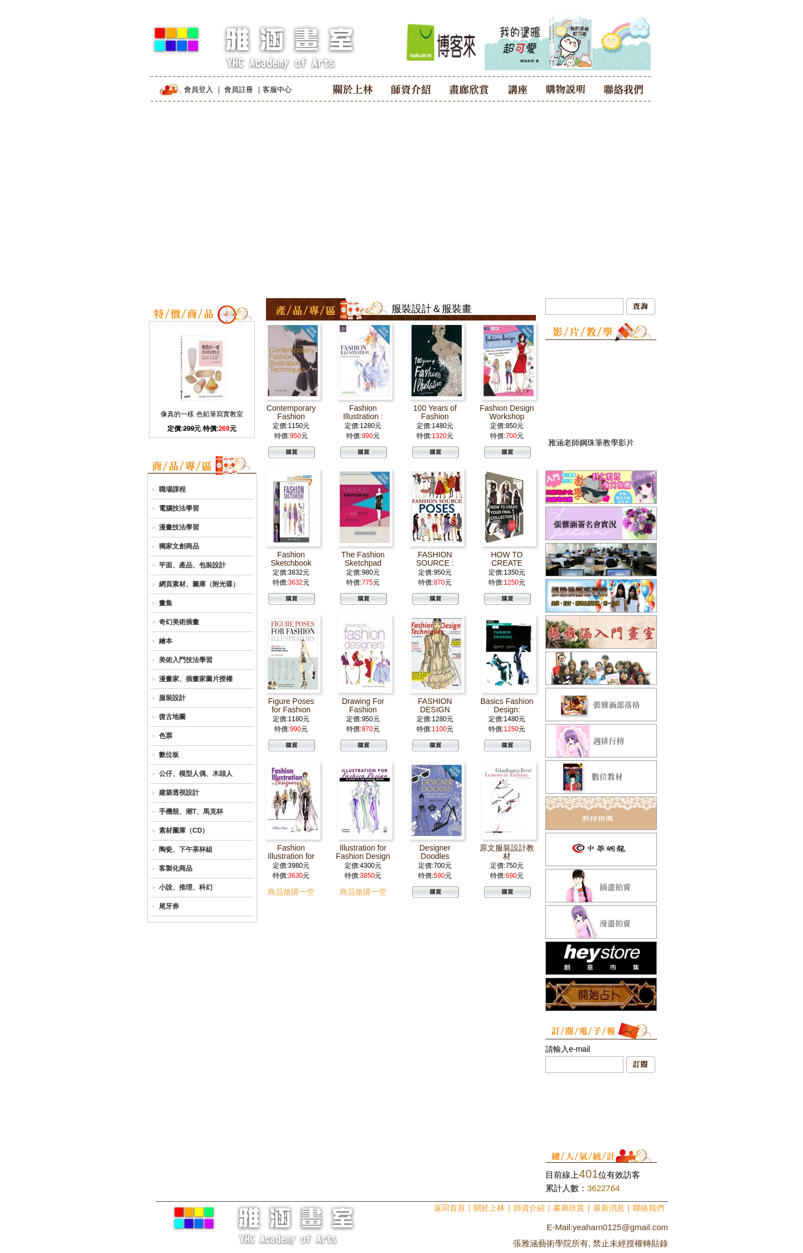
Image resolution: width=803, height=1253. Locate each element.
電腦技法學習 (179, 508)
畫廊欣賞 (568, 1207)
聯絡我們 (648, 1207)
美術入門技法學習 (185, 660)
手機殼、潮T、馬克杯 (191, 811)
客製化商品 (175, 868)
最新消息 (609, 1207)
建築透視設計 (179, 793)
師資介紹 (529, 1207)
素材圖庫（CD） (184, 830)
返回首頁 (449, 1207)
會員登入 (198, 89)
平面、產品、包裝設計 (192, 565)
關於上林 (489, 1207)
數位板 (169, 755)
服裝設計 (172, 698)
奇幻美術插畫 (179, 622)
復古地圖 (172, 717)
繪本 (165, 641)
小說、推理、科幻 (185, 887)
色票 (165, 736)
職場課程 (172, 489)
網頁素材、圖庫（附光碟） (199, 584)
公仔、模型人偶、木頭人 (196, 774)
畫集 (165, 603)
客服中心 (277, 89)
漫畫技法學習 (179, 527)
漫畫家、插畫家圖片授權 (196, 679)
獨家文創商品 (179, 546)
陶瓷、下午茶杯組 (185, 849)
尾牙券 (169, 906)
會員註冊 (238, 89)
